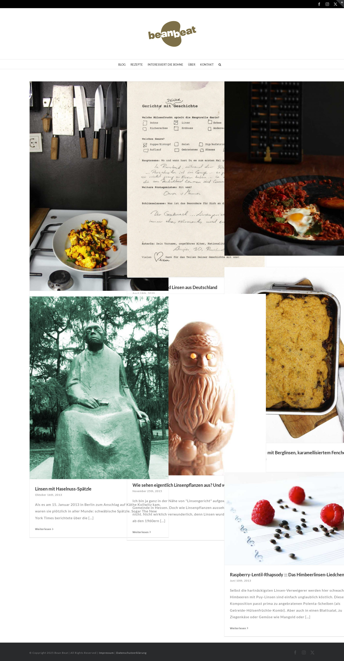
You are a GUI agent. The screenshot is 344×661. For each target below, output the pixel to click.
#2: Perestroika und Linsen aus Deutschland (175, 287)
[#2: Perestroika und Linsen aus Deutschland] (196, 179)
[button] (220, 64)
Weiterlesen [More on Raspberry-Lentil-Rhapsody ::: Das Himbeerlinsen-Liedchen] (238, 628)
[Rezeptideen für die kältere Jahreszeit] (99, 186)
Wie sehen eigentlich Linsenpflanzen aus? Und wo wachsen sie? (193, 485)
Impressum (107, 652)
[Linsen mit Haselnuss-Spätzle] (99, 387)
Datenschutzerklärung (131, 652)
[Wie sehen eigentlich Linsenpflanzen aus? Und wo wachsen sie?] (196, 384)
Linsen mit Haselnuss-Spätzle (63, 488)
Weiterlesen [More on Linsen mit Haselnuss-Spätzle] (43, 529)
